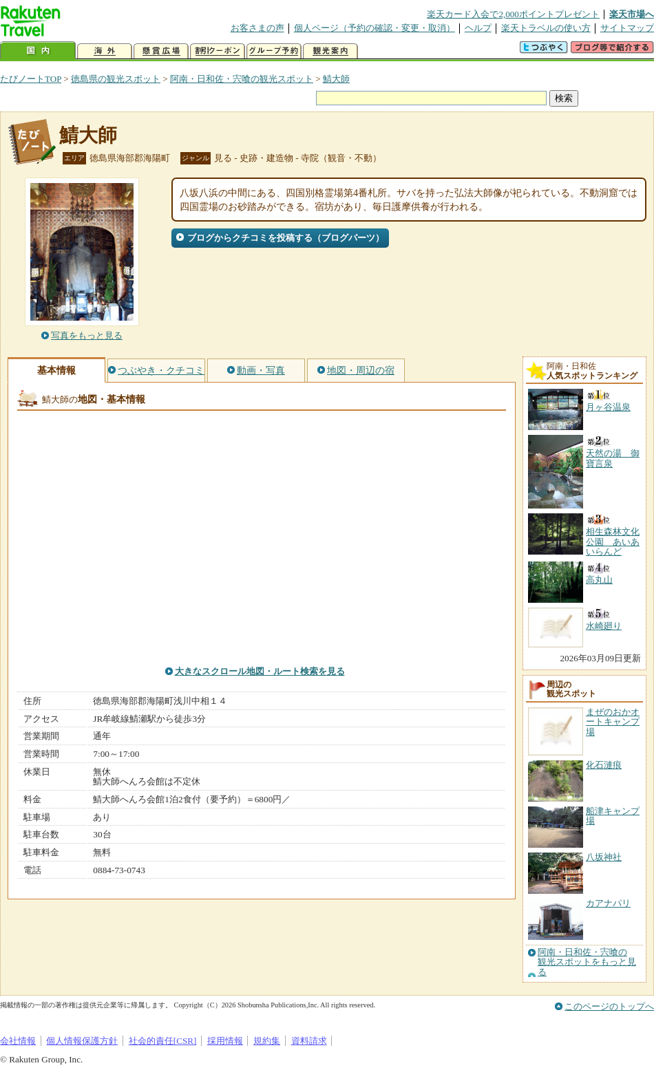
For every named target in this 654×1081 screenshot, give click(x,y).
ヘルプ (478, 28)
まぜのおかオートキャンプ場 (613, 722)
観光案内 (330, 51)
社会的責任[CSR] (163, 1041)
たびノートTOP (30, 79)
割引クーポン (217, 51)
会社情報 (18, 1041)
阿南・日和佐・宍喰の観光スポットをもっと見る (587, 962)
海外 (104, 51)
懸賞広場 (161, 51)
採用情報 (225, 1041)
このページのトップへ (609, 1006)
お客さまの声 (257, 28)
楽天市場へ (631, 14)
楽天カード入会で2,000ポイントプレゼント (513, 14)
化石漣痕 (604, 765)
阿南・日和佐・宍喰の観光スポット (241, 79)
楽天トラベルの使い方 (546, 28)
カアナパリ (608, 903)
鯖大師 (336, 79)
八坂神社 (604, 857)
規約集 (266, 1041)
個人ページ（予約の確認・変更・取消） (374, 28)
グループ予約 (274, 51)
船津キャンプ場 (613, 816)
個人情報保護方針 (82, 1041)
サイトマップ (627, 28)
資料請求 (309, 1041)
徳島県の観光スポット (115, 79)
